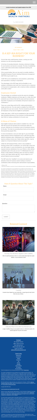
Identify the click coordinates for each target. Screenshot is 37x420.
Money (18, 362)
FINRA (31, 392)
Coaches (18, 290)
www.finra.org (3, 393)
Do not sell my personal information (9, 384)
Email (4, 194)
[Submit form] (6, 217)
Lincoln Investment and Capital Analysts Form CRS (18, 7)
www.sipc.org (8, 393)
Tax (18, 361)
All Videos (18, 367)
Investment (18, 357)
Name (4, 186)
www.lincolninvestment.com (16, 393)
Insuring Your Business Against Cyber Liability (18, 253)
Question (4, 203)
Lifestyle (18, 364)
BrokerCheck (26, 370)
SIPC (33, 392)
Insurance (18, 360)
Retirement (18, 355)
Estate (18, 358)
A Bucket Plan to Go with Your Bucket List (18, 327)
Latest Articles (18, 365)
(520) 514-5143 (18, 22)
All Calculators (18, 368)
